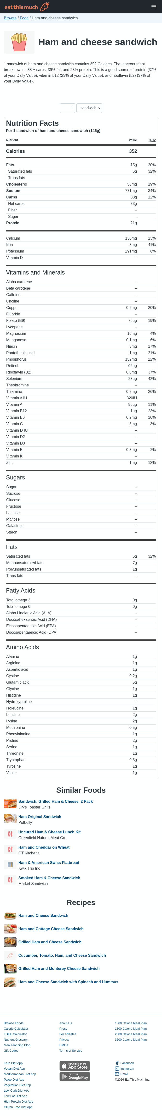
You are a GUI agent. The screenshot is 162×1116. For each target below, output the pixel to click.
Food (24, 18)
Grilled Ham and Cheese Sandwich (49, 942)
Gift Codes (11, 1050)
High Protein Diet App (18, 1101)
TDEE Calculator (15, 1034)
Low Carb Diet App (16, 1090)
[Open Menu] (154, 7)
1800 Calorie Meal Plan (131, 1028)
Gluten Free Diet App (18, 1107)
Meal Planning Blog (17, 1045)
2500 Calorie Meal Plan (131, 1034)
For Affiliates (67, 1034)
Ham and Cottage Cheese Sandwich (51, 929)
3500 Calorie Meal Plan (131, 1039)
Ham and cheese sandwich (97, 42)
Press (63, 1028)
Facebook (124, 1063)
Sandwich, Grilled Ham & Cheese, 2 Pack (55, 801)
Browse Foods (13, 1023)
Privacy (64, 1039)
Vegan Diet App (14, 1068)
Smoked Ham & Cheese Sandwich (49, 878)
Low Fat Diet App (15, 1096)
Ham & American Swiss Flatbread (48, 863)
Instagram (124, 1068)
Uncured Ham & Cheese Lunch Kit (49, 832)
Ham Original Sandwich (39, 817)
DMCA (64, 1045)
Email (121, 1074)
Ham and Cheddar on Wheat (43, 847)
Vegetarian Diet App (17, 1085)
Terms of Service (70, 1050)
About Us (65, 1023)
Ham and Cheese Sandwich (43, 915)
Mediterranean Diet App (20, 1074)
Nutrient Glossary (16, 1039)
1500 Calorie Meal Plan (131, 1023)
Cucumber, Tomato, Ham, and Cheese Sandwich (62, 955)
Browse (10, 18)
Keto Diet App (13, 1063)
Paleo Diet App (14, 1079)
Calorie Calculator (16, 1028)
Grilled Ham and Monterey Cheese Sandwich (59, 969)
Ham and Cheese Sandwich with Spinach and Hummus (68, 982)
